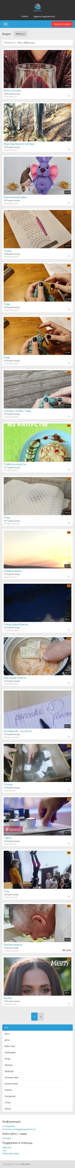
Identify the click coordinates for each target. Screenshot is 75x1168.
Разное (8, 1089)
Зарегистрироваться (44, 16)
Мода (7, 1058)
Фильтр (20, 33)
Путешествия (11, 1077)
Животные (10, 1046)
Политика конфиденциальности (18, 1129)
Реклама (6, 1138)
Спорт (8, 1102)
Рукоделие (10, 1096)
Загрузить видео (62, 24)
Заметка (6, 1147)
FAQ (4, 1150)
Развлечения (11, 1083)
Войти (25, 16)
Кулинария (10, 1052)
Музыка (8, 1064)
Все (6, 1027)
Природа (9, 1071)
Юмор (8, 1108)
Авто (7, 1033)
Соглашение (8, 1126)
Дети (7, 1039)
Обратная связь (10, 1153)
